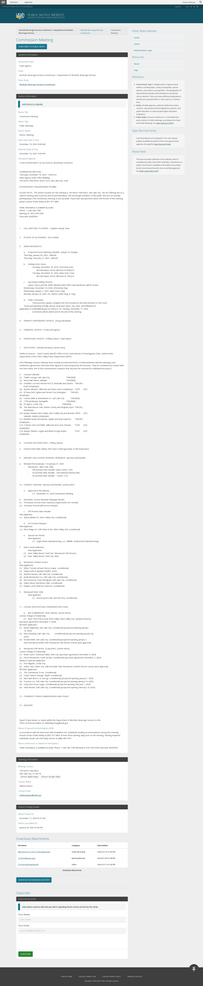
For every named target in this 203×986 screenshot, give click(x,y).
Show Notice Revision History (33, 880)
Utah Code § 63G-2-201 (149, 171)
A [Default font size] (194, 7)
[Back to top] (194, 969)
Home (136, 37)
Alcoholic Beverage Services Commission (91, 31)
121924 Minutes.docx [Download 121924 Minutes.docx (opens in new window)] (26, 858)
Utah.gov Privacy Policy (111, 976)
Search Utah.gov (189, 2)
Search (137, 44)
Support (178, 6)
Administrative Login (143, 50)
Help (136, 70)
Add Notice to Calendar (32, 104)
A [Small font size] (190, 6)
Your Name (24, 914)
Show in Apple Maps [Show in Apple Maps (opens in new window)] (29, 776)
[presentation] (72, 939)
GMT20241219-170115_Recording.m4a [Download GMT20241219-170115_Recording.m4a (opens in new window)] (34, 852)
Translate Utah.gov (134, 976)
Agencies (29, 2)
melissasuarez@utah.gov (30, 795)
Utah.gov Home (66, 976)
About (136, 64)
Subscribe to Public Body (31, 46)
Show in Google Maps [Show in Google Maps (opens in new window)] (50, 776)
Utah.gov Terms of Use (87, 976)
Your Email (23, 925)
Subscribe (25, 954)
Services (14, 2)
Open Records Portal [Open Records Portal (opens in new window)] (162, 144)
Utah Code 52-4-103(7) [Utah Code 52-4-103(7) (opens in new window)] (165, 123)
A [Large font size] (197, 6)
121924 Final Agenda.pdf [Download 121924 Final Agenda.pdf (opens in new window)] (28, 864)
